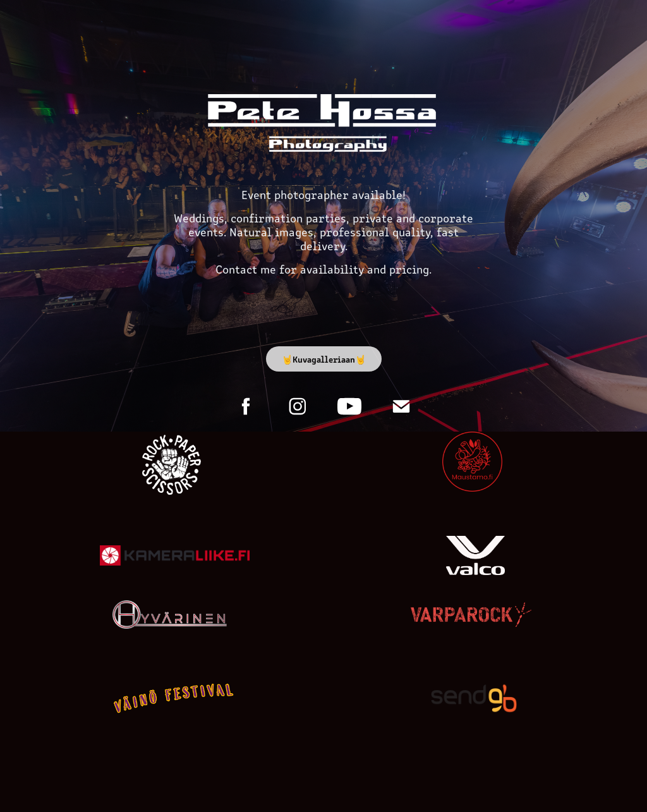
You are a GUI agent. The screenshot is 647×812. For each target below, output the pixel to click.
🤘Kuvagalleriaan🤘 (324, 359)
